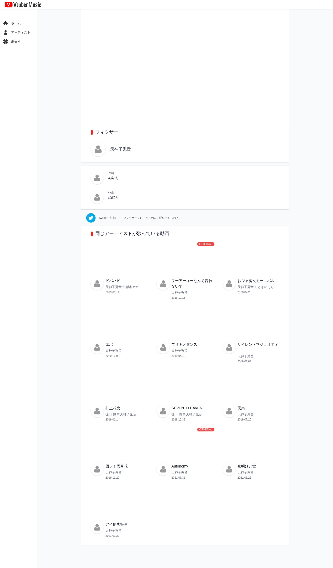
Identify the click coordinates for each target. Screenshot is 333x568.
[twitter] (134, 218)
